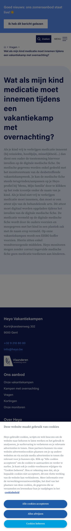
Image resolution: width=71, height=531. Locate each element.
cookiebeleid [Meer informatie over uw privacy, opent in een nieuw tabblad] (12, 492)
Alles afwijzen (35, 513)
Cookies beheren (35, 523)
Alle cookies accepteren (35, 503)
